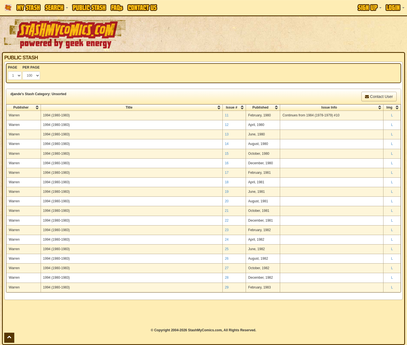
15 (227, 154)
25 (227, 249)
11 (227, 115)
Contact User (379, 96)
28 (227, 278)
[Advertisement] (287, 33)
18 (227, 182)
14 (227, 144)
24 (227, 239)
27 (227, 268)
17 (227, 173)
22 (227, 220)
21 (227, 211)
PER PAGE (30, 67)
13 (227, 134)
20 (227, 201)
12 (227, 125)
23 (227, 230)
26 (227, 258)
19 (227, 192)
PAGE (12, 67)
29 (227, 287)
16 (227, 163)
